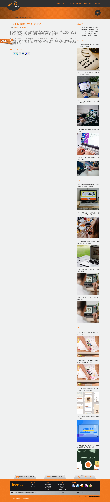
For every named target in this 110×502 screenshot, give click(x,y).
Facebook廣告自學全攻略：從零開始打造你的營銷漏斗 (93, 34)
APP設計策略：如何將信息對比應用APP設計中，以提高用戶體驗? (87, 389)
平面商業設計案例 (62, 489)
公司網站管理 (26, 498)
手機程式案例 (61, 486)
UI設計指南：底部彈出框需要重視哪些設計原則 (88, 417)
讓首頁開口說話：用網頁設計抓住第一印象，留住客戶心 (88, 270)
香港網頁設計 (19, 498)
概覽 (32, 484)
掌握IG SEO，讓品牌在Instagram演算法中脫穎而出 (88, 158)
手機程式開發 (48, 488)
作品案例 (60, 482)
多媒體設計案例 (61, 488)
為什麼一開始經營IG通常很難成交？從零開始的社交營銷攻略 (88, 45)
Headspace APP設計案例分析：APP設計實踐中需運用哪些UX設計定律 (88, 446)
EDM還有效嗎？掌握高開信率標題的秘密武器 (91, 36)
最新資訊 (16, 27)
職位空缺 (33, 486)
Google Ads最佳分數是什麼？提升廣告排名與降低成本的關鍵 (88, 73)
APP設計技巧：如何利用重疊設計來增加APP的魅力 (88, 333)
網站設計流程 (48, 484)
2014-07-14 (25, 27)
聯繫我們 (74, 482)
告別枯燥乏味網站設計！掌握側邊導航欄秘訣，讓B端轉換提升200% (88, 185)
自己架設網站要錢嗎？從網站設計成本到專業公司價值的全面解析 (88, 242)
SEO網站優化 (48, 486)
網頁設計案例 (61, 484)
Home (11, 17)
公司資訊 (33, 482)
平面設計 (47, 489)
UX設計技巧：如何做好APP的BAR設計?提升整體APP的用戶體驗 (87, 361)
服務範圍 (47, 482)
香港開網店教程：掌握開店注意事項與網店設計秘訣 (88, 298)
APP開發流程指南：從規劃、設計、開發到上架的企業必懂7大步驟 (88, 214)
